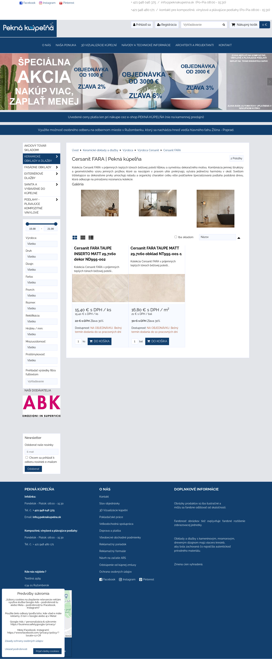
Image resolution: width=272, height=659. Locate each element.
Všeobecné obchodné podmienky (120, 537)
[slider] (27, 224)
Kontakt (225, 45)
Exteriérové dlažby (42, 176)
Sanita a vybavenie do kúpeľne (42, 188)
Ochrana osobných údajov (115, 571)
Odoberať (33, 468)
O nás (46, 45)
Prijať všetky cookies (47, 651)
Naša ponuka (66, 45)
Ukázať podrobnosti (16, 649)
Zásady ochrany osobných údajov (24, 641)
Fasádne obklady (42, 167)
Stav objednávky (109, 503)
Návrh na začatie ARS (112, 557)
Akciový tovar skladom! (35, 148)
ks (80, 341)
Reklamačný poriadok (112, 544)
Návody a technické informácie (146, 45)
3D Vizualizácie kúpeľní (99, 45)
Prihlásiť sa (142, 24)
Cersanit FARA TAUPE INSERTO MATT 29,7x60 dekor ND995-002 (95, 254)
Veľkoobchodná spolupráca (116, 523)
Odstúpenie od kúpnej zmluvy (117, 564)
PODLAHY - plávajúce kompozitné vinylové (42, 206)
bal (137, 341)
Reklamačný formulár (112, 551)
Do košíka (100, 341)
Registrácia (167, 24)
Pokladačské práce (111, 517)
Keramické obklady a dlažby (42, 158)
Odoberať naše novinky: (39, 444)
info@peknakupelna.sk (47, 517)
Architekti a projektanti (194, 45)
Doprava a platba (110, 530)
